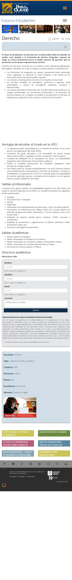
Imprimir (53, 39)
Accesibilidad (30, 476)
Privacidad (21, 476)
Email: (7, 286)
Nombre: (8, 263)
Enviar (65, 39)
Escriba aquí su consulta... (36, 303)
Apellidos (8, 274)
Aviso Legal (13, 476)
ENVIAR (36, 310)
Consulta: (8, 298)
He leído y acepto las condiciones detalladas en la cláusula (27, 342)
